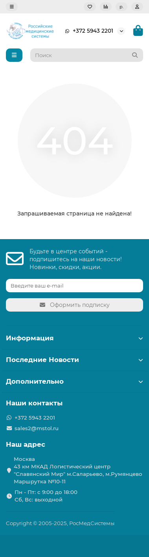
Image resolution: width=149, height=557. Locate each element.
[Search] (86, 55)
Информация (74, 338)
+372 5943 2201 (87, 31)
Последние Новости (74, 360)
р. (121, 6)
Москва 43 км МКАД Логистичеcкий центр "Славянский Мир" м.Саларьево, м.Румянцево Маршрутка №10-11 (78, 470)
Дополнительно (74, 381)
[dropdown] (12, 6)
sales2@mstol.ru (37, 428)
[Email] (74, 285)
